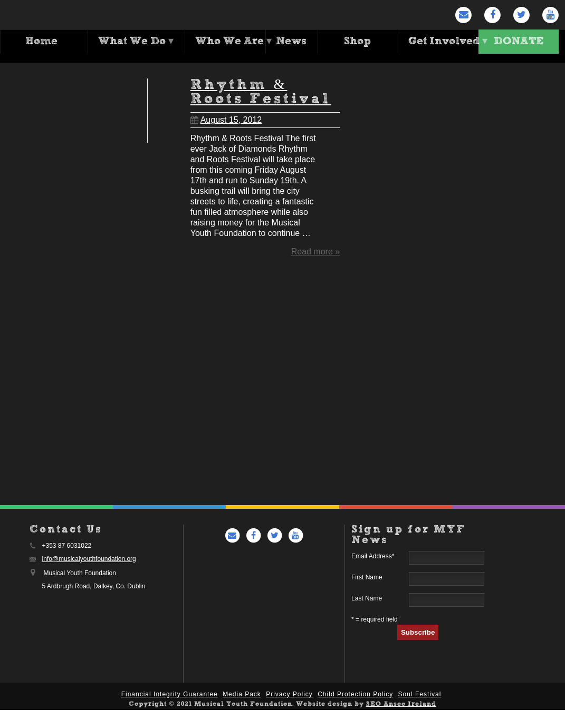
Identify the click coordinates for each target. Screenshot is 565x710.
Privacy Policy (289, 695)
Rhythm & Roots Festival (260, 92)
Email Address (372, 557)
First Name (366, 578)
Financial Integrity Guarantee (169, 695)
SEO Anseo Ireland (401, 705)
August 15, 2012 (226, 119)
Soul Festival (420, 695)
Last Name (366, 599)
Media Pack (242, 695)
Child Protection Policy (355, 695)
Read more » (315, 250)
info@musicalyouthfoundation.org (89, 560)
